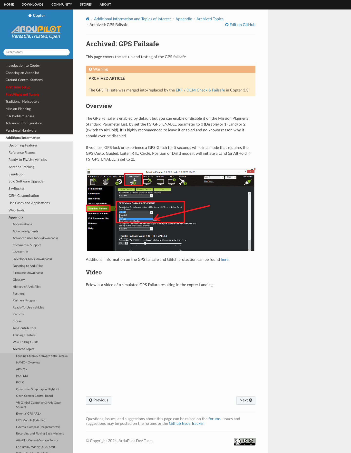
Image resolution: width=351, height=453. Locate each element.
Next (246, 400)
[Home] (87, 19)
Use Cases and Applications (29, 203)
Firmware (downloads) (28, 273)
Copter (37, 29)
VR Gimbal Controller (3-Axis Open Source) (38, 404)
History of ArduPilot (27, 287)
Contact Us (20, 252)
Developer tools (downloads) (32, 259)
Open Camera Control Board (34, 396)
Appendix (16, 217)
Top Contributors (24, 328)
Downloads (32, 4)
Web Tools (16, 210)
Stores (86, 4)
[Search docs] (36, 52)
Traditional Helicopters (22, 101)
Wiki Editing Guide (26, 342)
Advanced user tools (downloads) (35, 238)
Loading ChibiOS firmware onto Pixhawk (42, 356)
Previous (98, 400)
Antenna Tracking (21, 167)
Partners (19, 293)
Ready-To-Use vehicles (28, 307)
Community (61, 4)
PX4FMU (22, 376)
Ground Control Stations (24, 80)
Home (9, 4)
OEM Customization (24, 196)
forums (214, 419)
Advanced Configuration (24, 123)
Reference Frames (22, 152)
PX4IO (20, 382)
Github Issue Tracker (186, 424)
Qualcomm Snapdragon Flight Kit (37, 389)
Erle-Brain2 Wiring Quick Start (35, 447)
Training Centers (24, 335)
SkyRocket (16, 188)
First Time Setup (18, 87)
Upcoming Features (23, 145)
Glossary (19, 279)
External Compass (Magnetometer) (38, 427)
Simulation (17, 174)
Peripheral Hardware (21, 130)
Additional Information (23, 138)
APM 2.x (21, 369)
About (105, 4)
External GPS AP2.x (28, 413)
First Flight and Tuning (22, 94)
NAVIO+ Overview (28, 362)
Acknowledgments (26, 231)
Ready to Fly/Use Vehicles (28, 160)
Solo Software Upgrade (26, 181)
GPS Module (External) (30, 420)
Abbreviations (22, 224)
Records (18, 314)
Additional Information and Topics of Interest (132, 19)
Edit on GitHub (242, 25)
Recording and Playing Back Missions (40, 433)
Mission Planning (18, 109)
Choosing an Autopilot (22, 73)
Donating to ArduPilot (28, 266)
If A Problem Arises (20, 116)
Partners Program (25, 300)
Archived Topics (23, 349)
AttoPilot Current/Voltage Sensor (37, 440)
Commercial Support (27, 245)
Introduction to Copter (23, 65)
